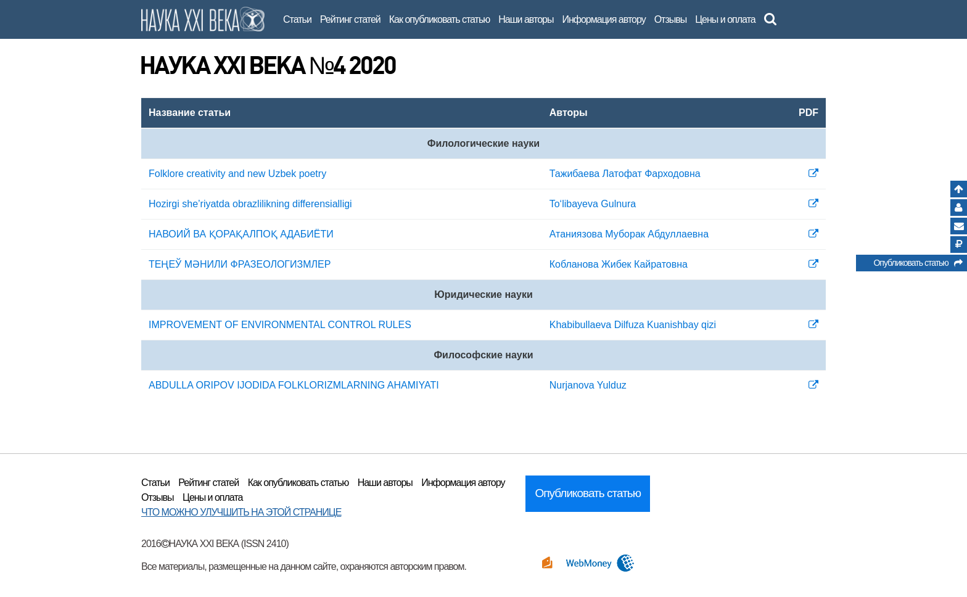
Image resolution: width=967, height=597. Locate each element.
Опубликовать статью (917, 264)
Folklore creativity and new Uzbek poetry (237, 173)
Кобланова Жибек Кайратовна (618, 264)
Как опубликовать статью (439, 19)
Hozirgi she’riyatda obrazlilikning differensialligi (250, 204)
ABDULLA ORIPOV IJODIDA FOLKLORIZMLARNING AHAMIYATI (294, 385)
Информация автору (603, 19)
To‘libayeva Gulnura (592, 204)
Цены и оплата (725, 19)
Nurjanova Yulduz (588, 385)
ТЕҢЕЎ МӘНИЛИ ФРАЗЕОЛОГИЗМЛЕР (240, 264)
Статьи (297, 19)
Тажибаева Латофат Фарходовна (625, 173)
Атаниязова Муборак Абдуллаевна (629, 234)
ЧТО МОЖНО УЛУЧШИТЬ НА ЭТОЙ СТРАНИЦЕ (241, 512)
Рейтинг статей (350, 19)
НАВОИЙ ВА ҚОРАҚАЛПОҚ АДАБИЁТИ (241, 234)
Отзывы (670, 19)
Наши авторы (525, 19)
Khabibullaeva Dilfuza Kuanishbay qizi (632, 324)
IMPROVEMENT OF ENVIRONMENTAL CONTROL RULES (280, 324)
